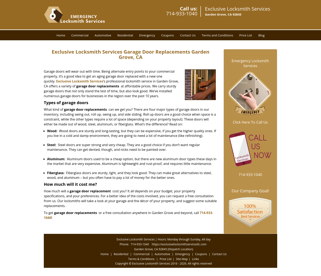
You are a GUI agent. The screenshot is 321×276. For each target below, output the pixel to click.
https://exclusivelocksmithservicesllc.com (179, 244)
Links (195, 259)
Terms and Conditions (217, 35)
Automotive (103, 35)
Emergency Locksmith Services (250, 63)
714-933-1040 (181, 13)
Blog (261, 35)
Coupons (167, 35)
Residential (125, 35)
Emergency (147, 35)
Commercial (79, 35)
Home (61, 35)
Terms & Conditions (141, 259)
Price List (245, 35)
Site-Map (182, 259)
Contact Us (188, 35)
